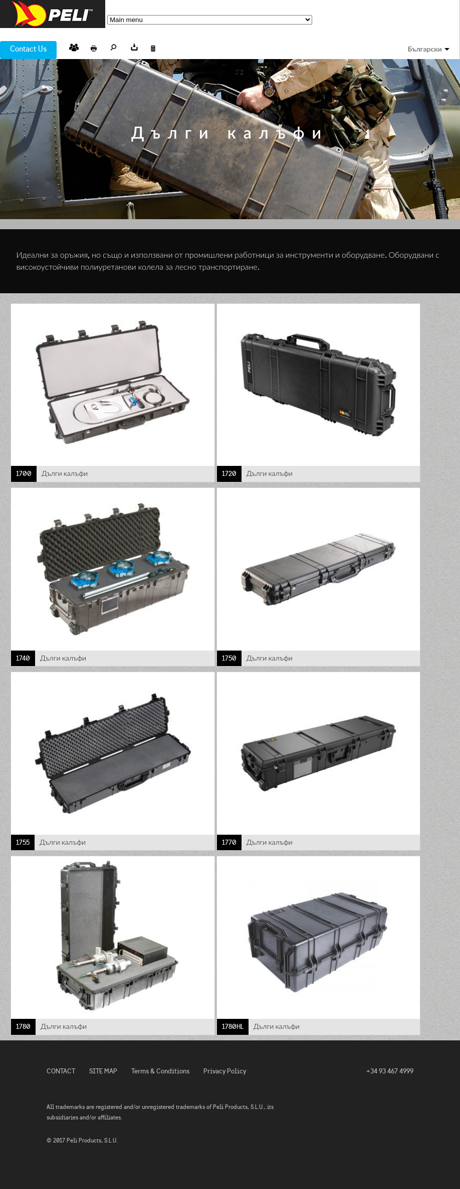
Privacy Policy (224, 1071)
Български (424, 49)
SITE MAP (103, 1071)
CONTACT (61, 1071)
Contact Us (28, 49)
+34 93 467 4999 (389, 1071)
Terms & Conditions (160, 1071)
